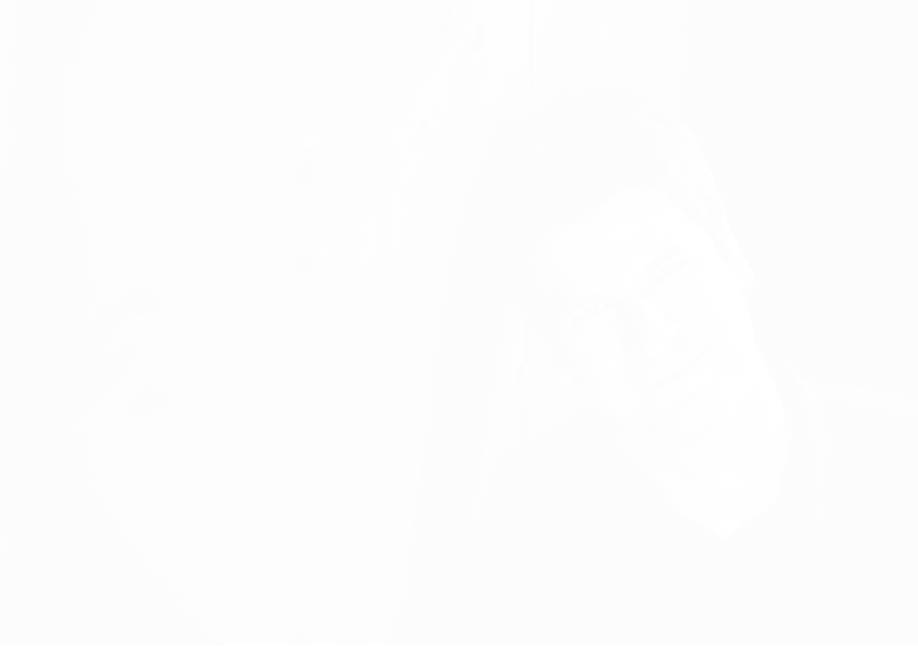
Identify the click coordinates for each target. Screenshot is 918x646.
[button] (768, 34)
